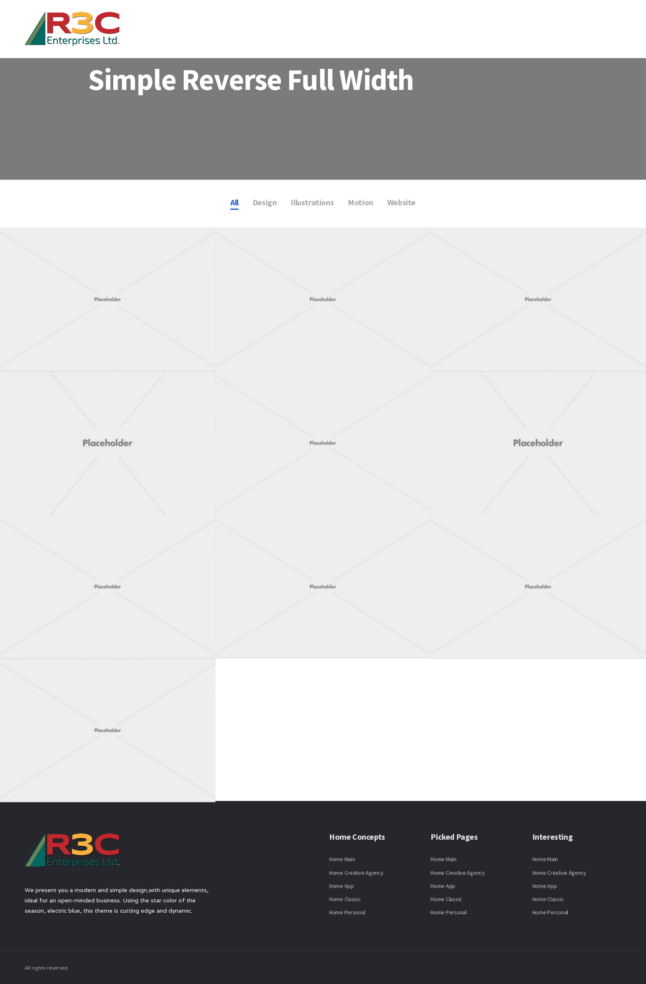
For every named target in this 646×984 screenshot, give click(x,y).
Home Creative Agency (356, 872)
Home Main (342, 859)
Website (401, 202)
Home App (341, 886)
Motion (360, 202)
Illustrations (312, 202)
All (234, 202)
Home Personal (347, 912)
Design (265, 202)
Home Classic (345, 899)
